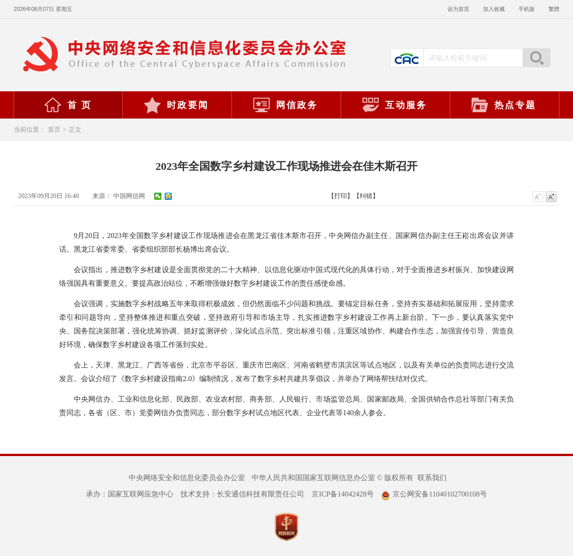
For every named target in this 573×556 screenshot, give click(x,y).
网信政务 (285, 105)
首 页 (68, 105)
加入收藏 (494, 9)
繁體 (553, 9)
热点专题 (503, 105)
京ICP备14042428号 (343, 494)
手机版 (526, 9)
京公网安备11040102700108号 (434, 494)
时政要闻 (176, 105)
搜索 (536, 58)
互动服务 (394, 105)
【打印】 (340, 196)
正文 (75, 129)
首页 (54, 129)
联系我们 (432, 478)
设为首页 (458, 9)
